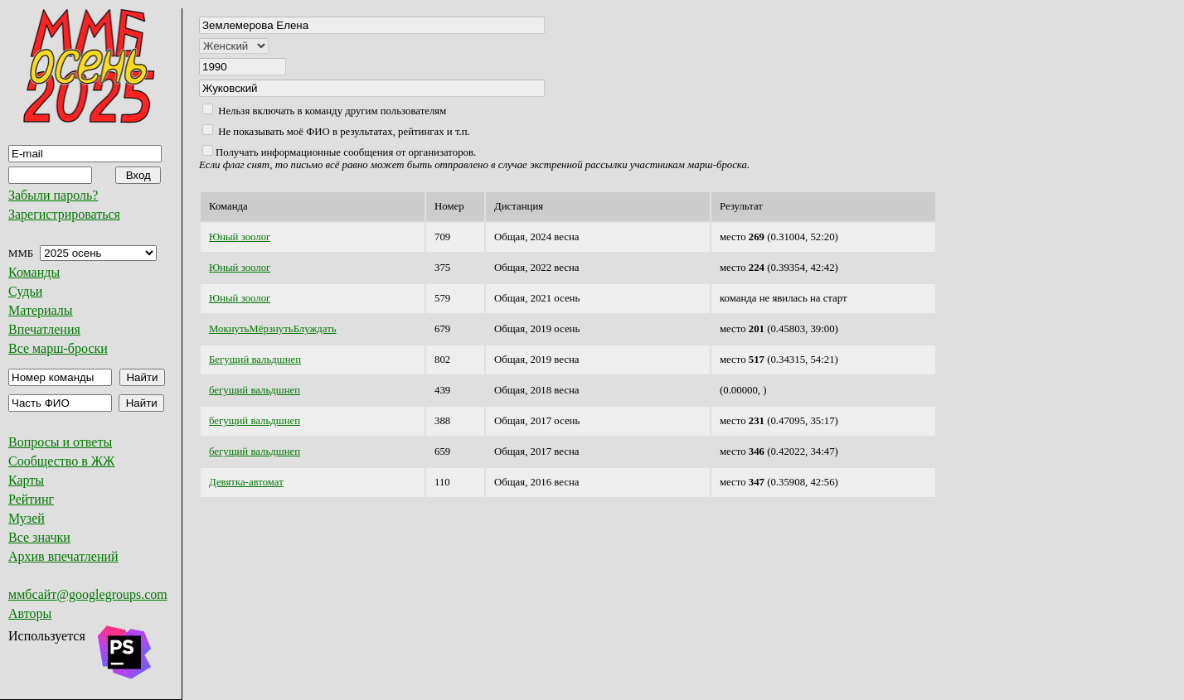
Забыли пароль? (53, 195)
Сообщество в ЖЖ (61, 461)
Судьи (25, 291)
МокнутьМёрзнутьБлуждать (273, 329)
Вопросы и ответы (60, 442)
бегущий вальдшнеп (254, 390)
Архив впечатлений (63, 556)
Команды (34, 272)
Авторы (29, 613)
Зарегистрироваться (64, 214)
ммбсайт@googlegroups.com (87, 594)
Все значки (39, 537)
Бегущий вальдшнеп (255, 359)
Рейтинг (31, 499)
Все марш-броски (58, 348)
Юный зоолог (239, 237)
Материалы (40, 310)
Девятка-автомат (246, 482)
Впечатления (44, 329)
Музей (26, 518)
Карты (26, 480)
